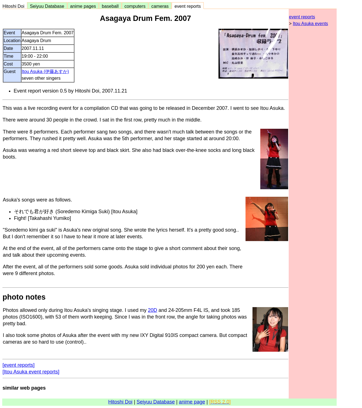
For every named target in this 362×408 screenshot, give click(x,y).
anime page (192, 402)
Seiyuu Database (47, 6)
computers (135, 6)
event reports (187, 6)
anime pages (83, 6)
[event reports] (19, 365)
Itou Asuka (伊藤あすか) (45, 71)
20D (152, 310)
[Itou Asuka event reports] (31, 372)
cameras (160, 6)
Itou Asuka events (310, 23)
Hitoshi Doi (15, 6)
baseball (110, 6)
